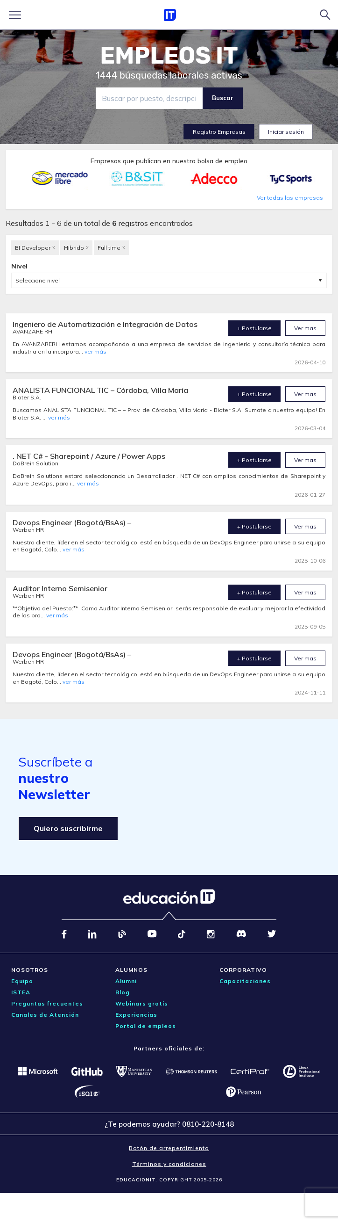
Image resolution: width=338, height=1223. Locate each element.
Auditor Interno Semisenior (60, 588)
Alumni (126, 980)
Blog (122, 992)
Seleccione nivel (37, 280)
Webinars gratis (141, 1003)
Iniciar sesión (286, 131)
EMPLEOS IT (169, 56)
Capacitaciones (245, 980)
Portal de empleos (145, 1025)
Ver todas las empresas (290, 197)
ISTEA (20, 992)
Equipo (22, 980)
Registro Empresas (219, 131)
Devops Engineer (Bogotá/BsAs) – (72, 522)
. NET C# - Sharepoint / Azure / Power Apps (89, 456)
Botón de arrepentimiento (169, 1147)
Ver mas (305, 328)
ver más (95, 351)
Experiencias (136, 1014)
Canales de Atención (45, 1014)
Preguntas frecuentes (47, 1003)
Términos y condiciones (169, 1163)
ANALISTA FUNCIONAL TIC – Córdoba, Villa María (100, 390)
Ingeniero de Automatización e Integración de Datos (105, 324)
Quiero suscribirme (68, 828)
